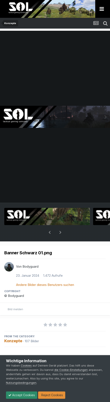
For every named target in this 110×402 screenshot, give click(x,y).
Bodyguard (30, 255)
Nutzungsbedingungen (21, 382)
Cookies (26, 365)
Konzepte (13, 329)
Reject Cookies (51, 395)
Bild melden (15, 298)
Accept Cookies (21, 395)
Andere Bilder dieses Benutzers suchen (45, 274)
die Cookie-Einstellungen (71, 369)
